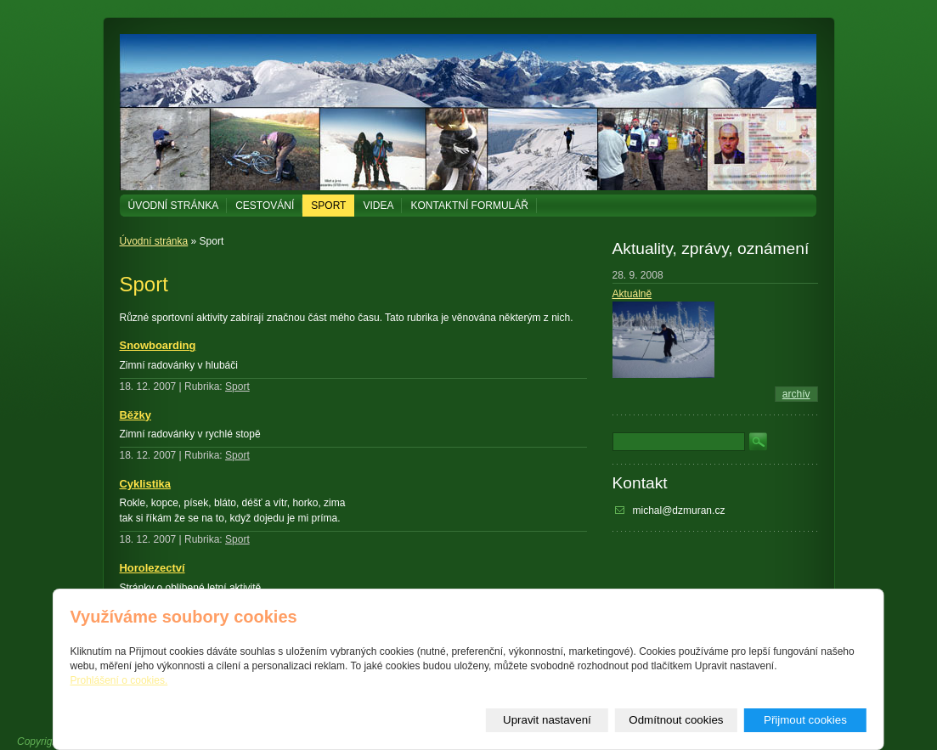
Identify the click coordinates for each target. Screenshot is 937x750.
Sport (328, 205)
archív (796, 394)
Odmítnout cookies (676, 719)
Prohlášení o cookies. (119, 680)
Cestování (264, 205)
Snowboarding (158, 345)
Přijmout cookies (805, 719)
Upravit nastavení (547, 719)
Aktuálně (632, 294)
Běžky (135, 415)
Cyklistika (145, 483)
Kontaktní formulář (469, 205)
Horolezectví (152, 567)
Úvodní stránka (173, 205)
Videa (378, 205)
